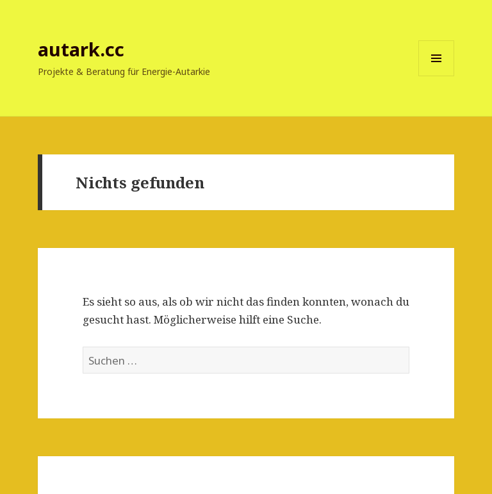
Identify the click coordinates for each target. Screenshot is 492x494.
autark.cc (81, 49)
